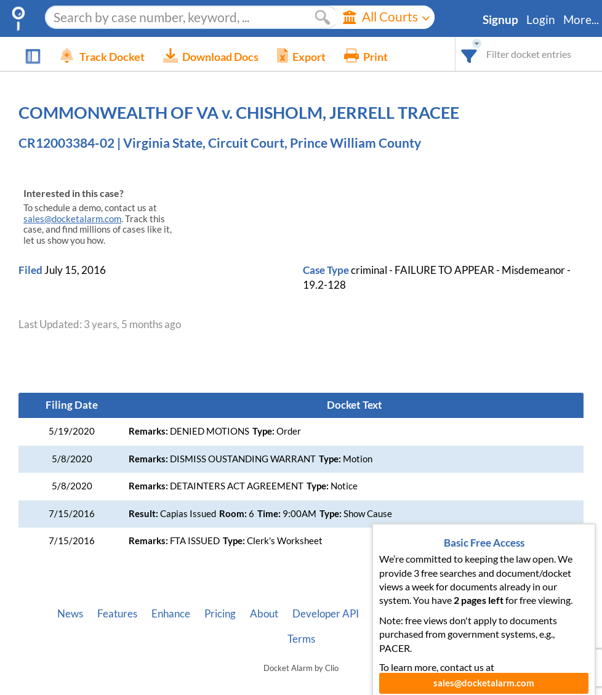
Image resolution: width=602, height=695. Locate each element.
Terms (301, 639)
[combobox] (469, 54)
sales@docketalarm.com (72, 219)
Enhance (170, 614)
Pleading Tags (465, 614)
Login (540, 19)
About (264, 614)
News (70, 614)
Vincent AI (396, 614)
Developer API (325, 614)
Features (117, 614)
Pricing (220, 614)
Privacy (527, 614)
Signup (500, 19)
